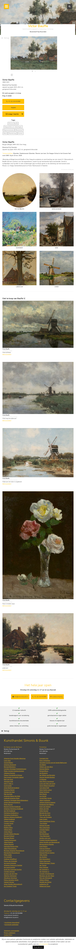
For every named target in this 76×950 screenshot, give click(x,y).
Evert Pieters (43, 846)
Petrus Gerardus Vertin (11, 880)
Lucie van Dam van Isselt (47, 784)
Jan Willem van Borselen (47, 775)
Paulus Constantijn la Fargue (13, 775)
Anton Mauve (8, 832)
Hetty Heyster (43, 811)
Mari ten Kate (8, 794)
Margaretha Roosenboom (12, 853)
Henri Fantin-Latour (45, 790)
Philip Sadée (8, 855)
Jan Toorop (42, 865)
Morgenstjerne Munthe (46, 844)
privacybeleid (43, 944)
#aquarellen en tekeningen (13, 127)
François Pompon (44, 849)
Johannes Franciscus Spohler (13, 865)
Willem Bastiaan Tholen (47, 863)
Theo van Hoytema (45, 817)
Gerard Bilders (8, 763)
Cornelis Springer (9, 872)
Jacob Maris (7, 825)
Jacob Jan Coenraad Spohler (13, 869)
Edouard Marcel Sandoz (47, 853)
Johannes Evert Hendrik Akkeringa (14, 758)
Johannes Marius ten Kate (12, 796)
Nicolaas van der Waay (46, 876)
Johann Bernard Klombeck (12, 802)
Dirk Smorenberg (44, 859)
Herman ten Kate (9, 792)
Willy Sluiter (43, 855)
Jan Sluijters (43, 857)
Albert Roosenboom (10, 849)
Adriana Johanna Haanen (47, 802)
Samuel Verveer (9, 882)
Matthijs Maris (8, 828)
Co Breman (42, 779)
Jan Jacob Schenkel (10, 863)
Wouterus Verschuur (10, 878)
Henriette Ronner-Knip (11, 846)
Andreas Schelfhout (10, 859)
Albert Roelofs (8, 842)
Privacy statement (9, 933)
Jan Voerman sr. (44, 872)
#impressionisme (8, 130)
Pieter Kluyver (8, 805)
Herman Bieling (44, 769)
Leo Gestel (42, 796)
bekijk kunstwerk (7, 354)
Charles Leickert (9, 821)
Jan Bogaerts (43, 773)
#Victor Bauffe (13, 123)
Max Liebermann (44, 828)
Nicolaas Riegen (9, 838)
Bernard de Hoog (44, 813)
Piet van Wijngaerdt (45, 878)
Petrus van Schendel (10, 861)
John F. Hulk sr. (8, 784)
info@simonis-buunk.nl (11, 917)
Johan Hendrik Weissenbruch (13, 884)
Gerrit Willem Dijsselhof (47, 786)
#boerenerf (19, 130)
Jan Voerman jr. (44, 869)
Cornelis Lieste (8, 823)
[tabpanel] (34, 53)
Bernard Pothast (9, 836)
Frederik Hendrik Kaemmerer (48, 840)
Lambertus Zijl (43, 884)
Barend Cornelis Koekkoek (12, 807)
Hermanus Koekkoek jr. (11, 815)
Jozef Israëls (8, 786)
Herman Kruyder (44, 825)
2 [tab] (35, 71)
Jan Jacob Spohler (9, 867)
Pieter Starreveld (44, 861)
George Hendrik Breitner (47, 777)
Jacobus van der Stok (10, 874)
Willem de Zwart (44, 886)
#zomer (20, 133)
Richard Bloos (43, 771)
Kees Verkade (43, 867)
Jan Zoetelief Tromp (10, 886)
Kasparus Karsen (9, 790)
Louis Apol (7, 761)
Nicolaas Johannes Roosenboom (14, 851)
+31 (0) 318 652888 (13, 101)
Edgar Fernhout (44, 792)
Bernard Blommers (10, 767)
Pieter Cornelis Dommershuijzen (14, 771)
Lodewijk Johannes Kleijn (11, 798)
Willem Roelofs (9, 844)
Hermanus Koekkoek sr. (11, 813)
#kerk (5, 133)
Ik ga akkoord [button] (38, 947)
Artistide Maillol (44, 830)
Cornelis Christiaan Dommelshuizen (15, 769)
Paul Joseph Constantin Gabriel (14, 777)
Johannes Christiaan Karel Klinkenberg (16, 800)
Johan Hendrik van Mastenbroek (49, 842)
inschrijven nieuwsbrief (11, 922)
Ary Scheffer (8, 857)
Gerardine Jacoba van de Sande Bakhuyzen (53, 763)
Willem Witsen (44, 880)
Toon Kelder (43, 823)
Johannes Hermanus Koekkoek (13, 809)
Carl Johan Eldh (44, 788)
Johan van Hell (44, 809)
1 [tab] (32, 71)
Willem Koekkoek (9, 819)
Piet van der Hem (44, 815)
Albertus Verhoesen (10, 876)
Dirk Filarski (43, 794)
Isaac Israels (43, 819)
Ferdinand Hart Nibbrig (46, 805)
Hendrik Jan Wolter (45, 882)
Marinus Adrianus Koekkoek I (13, 817)
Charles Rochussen (10, 840)
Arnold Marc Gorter (45, 798)
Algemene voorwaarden (11, 931)
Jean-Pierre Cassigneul (46, 781)
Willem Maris (8, 830)
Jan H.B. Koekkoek (9, 811)
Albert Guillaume (44, 800)
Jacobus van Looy (44, 838)
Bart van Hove (8, 779)
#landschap (12, 133)
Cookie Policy (8, 935)
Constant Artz (43, 758)
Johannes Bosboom (10, 765)
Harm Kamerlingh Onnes (47, 821)
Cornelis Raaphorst (45, 851)
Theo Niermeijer (44, 836)
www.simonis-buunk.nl (11, 915)
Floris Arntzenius (44, 761)
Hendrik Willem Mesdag (11, 834)
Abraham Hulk (8, 781)
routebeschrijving (56, 697)
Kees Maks (42, 832)
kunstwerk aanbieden (11, 925)
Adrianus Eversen (9, 773)
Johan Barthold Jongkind (11, 788)
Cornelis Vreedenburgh (46, 874)
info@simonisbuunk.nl (20, 697)
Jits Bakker (42, 765)
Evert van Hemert (44, 807)
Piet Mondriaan (44, 834)
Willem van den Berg (46, 767)
